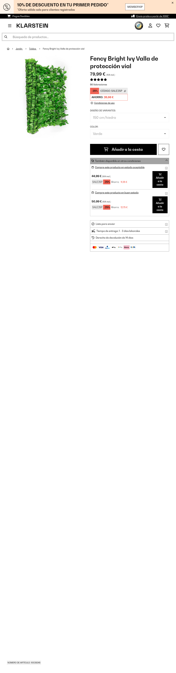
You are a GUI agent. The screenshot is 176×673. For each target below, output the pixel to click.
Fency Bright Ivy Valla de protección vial (63, 48)
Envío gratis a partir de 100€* (152, 16)
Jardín (19, 48)
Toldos (33, 48)
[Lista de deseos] (158, 26)
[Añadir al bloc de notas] (163, 149)
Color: (94, 126)
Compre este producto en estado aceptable (120, 167)
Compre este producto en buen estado (117, 192)
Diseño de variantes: (103, 110)
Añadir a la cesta (123, 149)
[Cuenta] (150, 26)
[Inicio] (11, 48)
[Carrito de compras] (166, 26)
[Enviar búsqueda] (5, 37)
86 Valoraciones (98, 84)
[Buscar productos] (88, 37)
